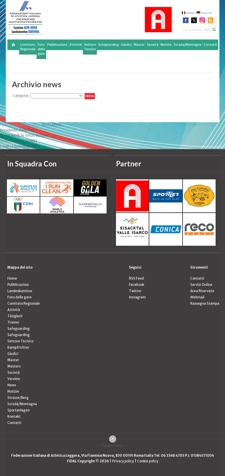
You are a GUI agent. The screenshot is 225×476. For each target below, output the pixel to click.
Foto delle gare (41, 49)
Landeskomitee (19, 291)
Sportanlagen (18, 410)
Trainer (13, 322)
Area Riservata (202, 291)
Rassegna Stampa (204, 303)
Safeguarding (108, 45)
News (11, 385)
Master (139, 45)
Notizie (166, 45)
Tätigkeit (15, 316)
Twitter (135, 291)
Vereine (13, 379)
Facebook (136, 285)
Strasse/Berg (18, 398)
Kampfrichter (18, 347)
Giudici (126, 45)
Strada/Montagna (187, 45)
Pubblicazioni (57, 45)
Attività (75, 45)
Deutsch (206, 13)
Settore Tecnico (90, 47)
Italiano (191, 13)
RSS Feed (136, 278)
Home (12, 278)
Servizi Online (201, 285)
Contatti (210, 45)
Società (152, 45)
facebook (186, 20)
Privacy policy (123, 461)
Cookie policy (147, 461)
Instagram (137, 297)
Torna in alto (112, 445)
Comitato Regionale (27, 47)
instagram (202, 20)
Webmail (197, 297)
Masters (14, 366)
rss (210, 20)
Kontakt (14, 416)
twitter (194, 20)
